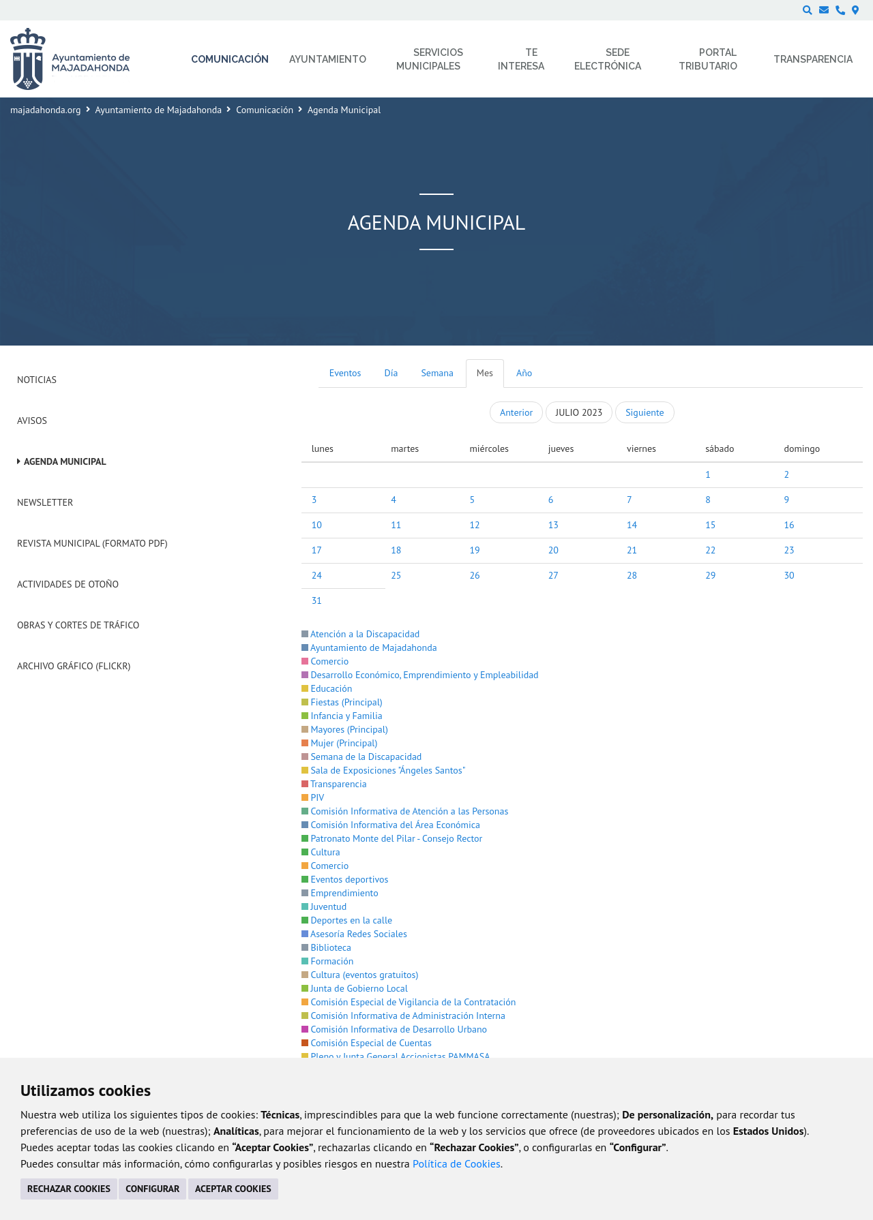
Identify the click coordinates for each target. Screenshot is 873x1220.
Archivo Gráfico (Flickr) (74, 666)
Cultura (320, 852)
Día (391, 373)
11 (396, 525)
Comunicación (264, 110)
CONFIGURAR (152, 1189)
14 (632, 525)
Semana (437, 373)
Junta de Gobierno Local (354, 988)
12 (474, 525)
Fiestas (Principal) (342, 702)
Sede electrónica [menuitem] (607, 59)
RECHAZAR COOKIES (68, 1189)
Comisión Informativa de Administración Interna (403, 1015)
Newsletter (45, 502)
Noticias (37, 379)
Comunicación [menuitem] (230, 59)
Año (524, 373)
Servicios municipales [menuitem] (430, 59)
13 (553, 525)
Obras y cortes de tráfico (78, 625)
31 (317, 600)
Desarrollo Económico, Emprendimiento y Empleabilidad (420, 675)
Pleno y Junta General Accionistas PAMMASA (395, 1056)
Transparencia (334, 784)
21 (632, 550)
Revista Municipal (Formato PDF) (92, 543)
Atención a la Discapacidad (360, 634)
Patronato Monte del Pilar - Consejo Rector (392, 838)
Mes (485, 373)
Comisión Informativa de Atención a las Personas (405, 811)
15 (710, 525)
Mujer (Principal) (339, 743)
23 (789, 550)
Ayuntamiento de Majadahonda (158, 110)
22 (710, 550)
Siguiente (644, 412)
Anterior (516, 412)
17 (317, 550)
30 (789, 575)
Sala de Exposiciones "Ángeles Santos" (383, 770)
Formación (327, 961)
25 (396, 575)
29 (710, 575)
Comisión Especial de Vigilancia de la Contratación (408, 1002)
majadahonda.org (45, 110)
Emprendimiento (340, 893)
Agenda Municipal (65, 461)
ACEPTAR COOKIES (233, 1189)
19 (474, 550)
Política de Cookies (457, 1163)
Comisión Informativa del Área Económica (390, 825)
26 (474, 575)
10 (317, 525)
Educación (327, 688)
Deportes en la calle (346, 920)
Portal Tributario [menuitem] (708, 59)
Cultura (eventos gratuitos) (360, 975)
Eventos (345, 373)
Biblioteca (326, 947)
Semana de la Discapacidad (361, 756)
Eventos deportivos (345, 879)
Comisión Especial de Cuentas (366, 1043)
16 (789, 525)
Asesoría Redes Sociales (354, 934)
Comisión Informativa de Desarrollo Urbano (394, 1029)
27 (553, 575)
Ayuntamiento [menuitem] (327, 59)
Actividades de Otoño (68, 584)
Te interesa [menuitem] (521, 59)
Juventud (324, 906)
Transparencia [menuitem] (813, 59)
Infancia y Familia (342, 716)
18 (396, 550)
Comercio (325, 661)
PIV (313, 797)
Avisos (32, 420)
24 (317, 575)
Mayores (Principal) (344, 729)
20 (553, 550)
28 (632, 575)
